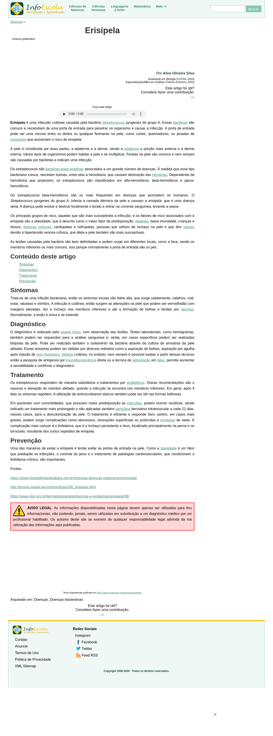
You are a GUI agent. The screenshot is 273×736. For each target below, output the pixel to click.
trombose (167, 420)
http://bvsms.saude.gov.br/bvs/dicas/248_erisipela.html (53, 487)
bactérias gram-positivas (65, 169)
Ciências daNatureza (77, 8)
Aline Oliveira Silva (178, 73)
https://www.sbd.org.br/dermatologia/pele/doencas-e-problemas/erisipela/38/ (69, 496)
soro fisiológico (48, 354)
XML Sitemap (25, 666)
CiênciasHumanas (98, 8)
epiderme (131, 149)
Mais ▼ (161, 6)
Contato (21, 640)
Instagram (83, 635)
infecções (134, 403)
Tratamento (28, 275)
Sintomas (26, 264)
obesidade (168, 448)
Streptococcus (113, 122)
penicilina (123, 409)
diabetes (142, 221)
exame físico (71, 332)
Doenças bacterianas (66, 599)
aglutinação (141, 360)
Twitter (87, 649)
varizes (188, 227)
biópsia (67, 354)
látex (161, 360)
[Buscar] (227, 9)
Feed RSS (90, 655)
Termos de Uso (27, 653)
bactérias (180, 122)
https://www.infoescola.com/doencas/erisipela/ (119, 593)
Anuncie (21, 646)
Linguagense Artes (119, 8)
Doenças (16, 22)
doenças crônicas (37, 227)
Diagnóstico (28, 270)
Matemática (142, 6)
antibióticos (135, 383)
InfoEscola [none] (31, 630)
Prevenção (27, 281)
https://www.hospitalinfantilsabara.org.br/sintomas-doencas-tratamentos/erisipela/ (73, 478)
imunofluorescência (81, 360)
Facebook (89, 642)
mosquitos (18, 139)
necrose (187, 309)
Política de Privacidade (33, 659)
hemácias (159, 175)
